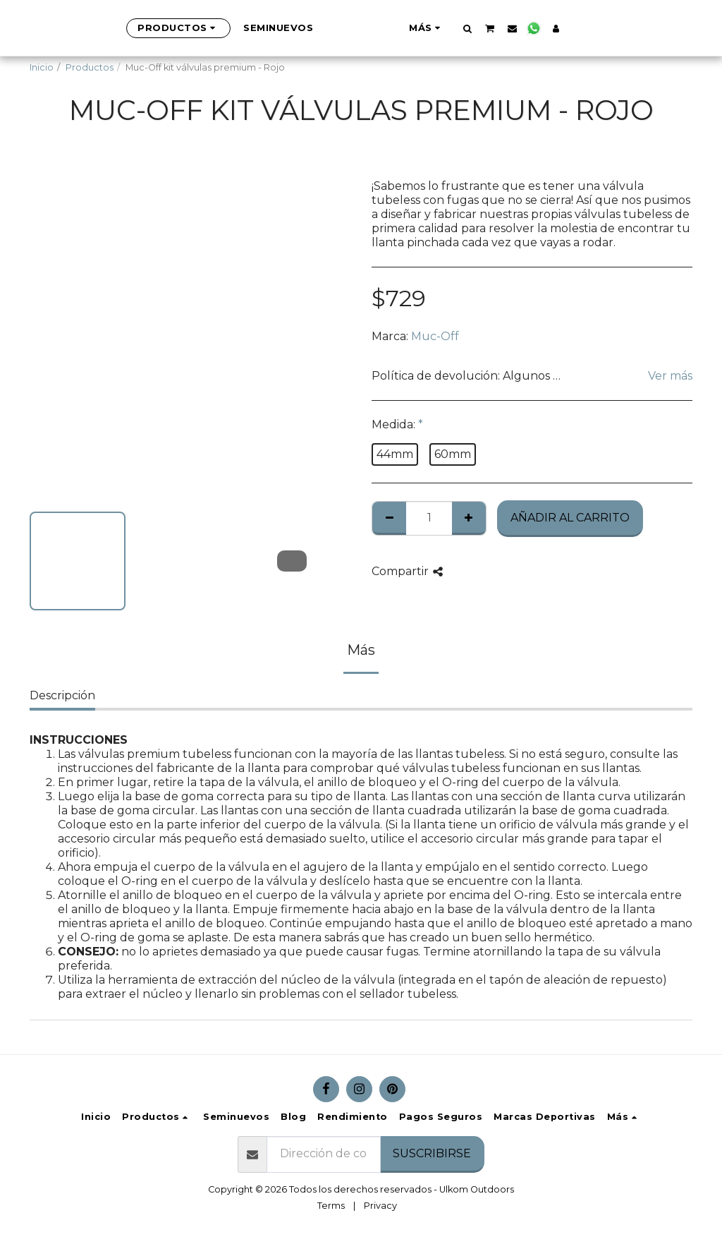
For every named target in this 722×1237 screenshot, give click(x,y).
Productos (90, 67)
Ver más (670, 375)
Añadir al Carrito (570, 517)
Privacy (380, 1205)
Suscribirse (432, 1153)
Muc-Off (435, 336)
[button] (537, 28)
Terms (331, 1205)
